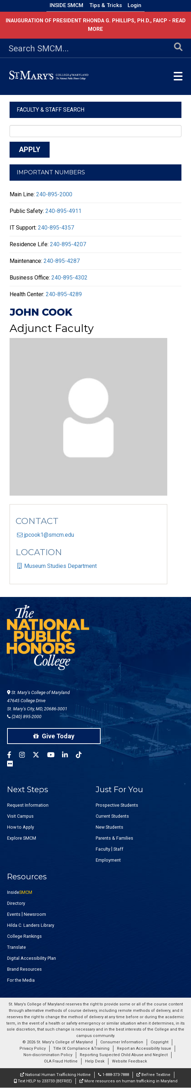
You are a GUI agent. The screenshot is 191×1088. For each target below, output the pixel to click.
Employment (108, 860)
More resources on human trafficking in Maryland (128, 1081)
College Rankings (24, 936)
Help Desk (95, 1061)
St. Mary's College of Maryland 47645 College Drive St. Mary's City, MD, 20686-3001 (38, 700)
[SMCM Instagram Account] (26, 755)
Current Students (112, 816)
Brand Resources (24, 969)
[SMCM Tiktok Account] (82, 755)
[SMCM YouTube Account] (54, 755)
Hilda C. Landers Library (30, 925)
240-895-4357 (56, 227)
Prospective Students (117, 805)
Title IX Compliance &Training (81, 1048)
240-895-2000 (54, 194)
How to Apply (20, 827)
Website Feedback (129, 1061)
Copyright (159, 1042)
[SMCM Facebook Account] (13, 755)
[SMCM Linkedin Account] (68, 755)
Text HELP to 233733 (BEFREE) (43, 1081)
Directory (16, 903)
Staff (118, 849)
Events (14, 914)
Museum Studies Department (60, 566)
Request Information (28, 805)
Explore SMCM (21, 838)
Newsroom (35, 914)
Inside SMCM (66, 5)
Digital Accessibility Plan (31, 958)
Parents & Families (114, 838)
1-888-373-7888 (113, 1074)
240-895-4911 (63, 211)
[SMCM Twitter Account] (40, 755)
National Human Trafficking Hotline (55, 1074)
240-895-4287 (62, 261)
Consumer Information (121, 1042)
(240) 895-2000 (24, 716)
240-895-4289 (64, 294)
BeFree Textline (153, 1074)
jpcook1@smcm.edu (49, 534)
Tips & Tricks (105, 5)
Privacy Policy (32, 1048)
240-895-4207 (68, 244)
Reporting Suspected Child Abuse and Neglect (124, 1055)
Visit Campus (20, 816)
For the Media (21, 980)
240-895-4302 (69, 277)
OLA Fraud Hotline (61, 1061)
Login (134, 5)
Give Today (53, 736)
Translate (16, 947)
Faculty (103, 849)
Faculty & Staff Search (50, 109)
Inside (19, 892)
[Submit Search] (178, 49)
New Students (109, 827)
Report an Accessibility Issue (144, 1048)
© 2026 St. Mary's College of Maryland (57, 1042)
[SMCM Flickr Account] (14, 764)
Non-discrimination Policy (47, 1055)
